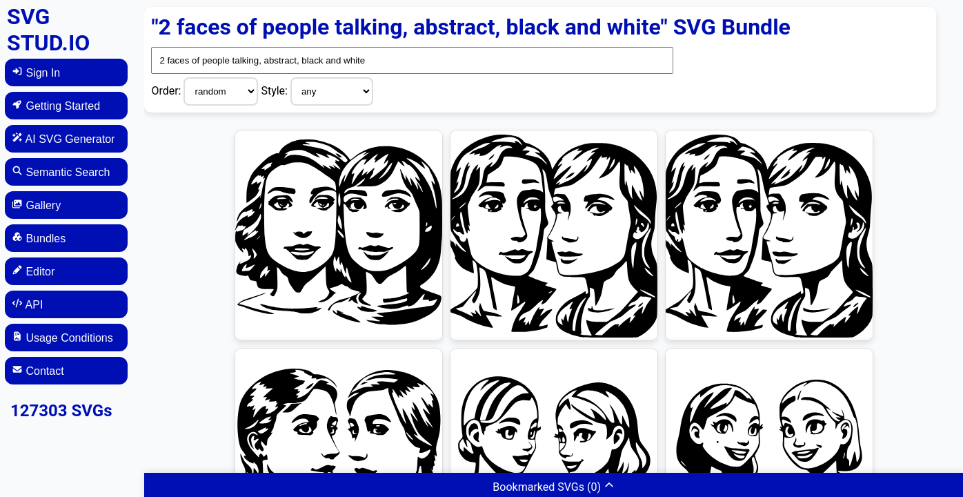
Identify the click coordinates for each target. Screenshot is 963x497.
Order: (167, 90)
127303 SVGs (61, 410)
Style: (275, 90)
